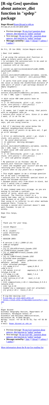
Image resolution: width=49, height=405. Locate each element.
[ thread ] (35, 41)
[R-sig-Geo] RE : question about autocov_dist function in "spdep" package (26, 37)
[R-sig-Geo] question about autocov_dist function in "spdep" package (25, 32)
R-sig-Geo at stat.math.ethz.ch (18, 348)
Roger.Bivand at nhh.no (24, 24)
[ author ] (10, 43)
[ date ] (28, 41)
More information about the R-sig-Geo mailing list (22, 403)
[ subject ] (43, 41)
